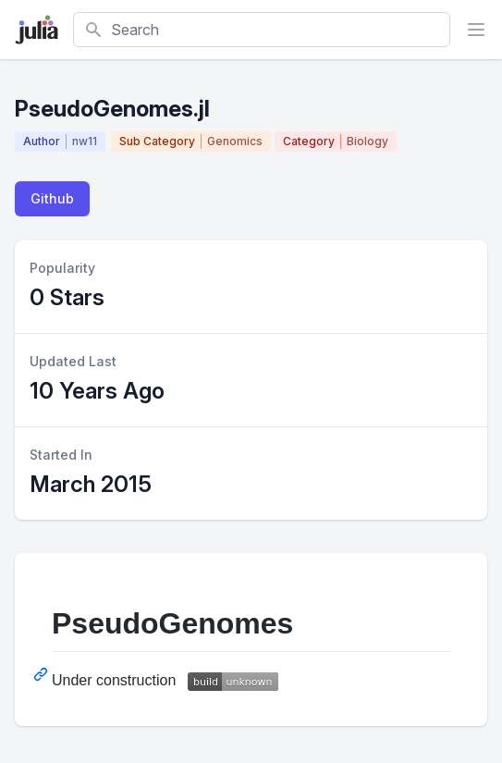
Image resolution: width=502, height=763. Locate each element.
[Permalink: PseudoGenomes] (42, 674)
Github (52, 198)
